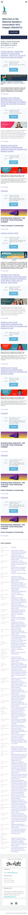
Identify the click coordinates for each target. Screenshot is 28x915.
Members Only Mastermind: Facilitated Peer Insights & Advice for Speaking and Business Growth (19, 740)
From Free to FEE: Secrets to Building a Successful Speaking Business (18, 619)
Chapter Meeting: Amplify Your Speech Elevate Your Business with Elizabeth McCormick (18, 611)
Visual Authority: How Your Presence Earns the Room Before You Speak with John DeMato (19, 552)
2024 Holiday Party (15, 833)
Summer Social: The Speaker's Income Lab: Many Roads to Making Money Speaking (18, 736)
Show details (5, 94)
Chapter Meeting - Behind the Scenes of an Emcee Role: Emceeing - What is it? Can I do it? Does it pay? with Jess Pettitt (13, 54)
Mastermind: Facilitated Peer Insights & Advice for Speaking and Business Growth (19, 826)
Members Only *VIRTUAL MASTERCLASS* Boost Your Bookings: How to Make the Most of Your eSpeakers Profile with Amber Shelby (18, 714)
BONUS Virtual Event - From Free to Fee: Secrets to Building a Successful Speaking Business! (19, 708)
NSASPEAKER (14, 32)
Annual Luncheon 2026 (9, 233)
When (6, 62)
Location (6, 64)
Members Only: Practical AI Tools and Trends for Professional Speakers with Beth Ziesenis (19, 792)
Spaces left (5, 66)
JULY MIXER (14, 743)
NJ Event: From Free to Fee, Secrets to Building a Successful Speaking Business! (18, 797)
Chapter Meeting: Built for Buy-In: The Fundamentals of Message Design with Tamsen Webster (19, 830)
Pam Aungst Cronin (21, 133)
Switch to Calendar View (8, 47)
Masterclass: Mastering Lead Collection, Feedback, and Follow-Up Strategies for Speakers (19, 839)
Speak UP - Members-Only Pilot (18, 573)
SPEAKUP (4, 191)
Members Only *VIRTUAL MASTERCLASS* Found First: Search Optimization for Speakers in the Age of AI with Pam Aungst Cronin (13, 102)
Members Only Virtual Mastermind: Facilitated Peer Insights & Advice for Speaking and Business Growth (14, 148)
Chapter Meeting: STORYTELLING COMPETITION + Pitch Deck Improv (18, 591)
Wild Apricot (14, 913)
